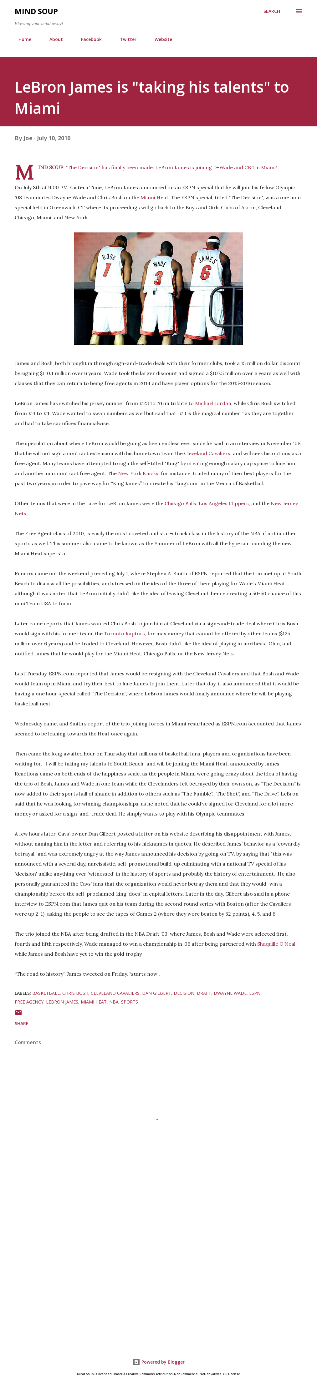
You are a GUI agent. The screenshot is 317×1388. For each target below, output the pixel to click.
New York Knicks (138, 473)
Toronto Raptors (124, 633)
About (52, 39)
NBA (114, 1002)
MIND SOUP (50, 167)
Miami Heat (154, 197)
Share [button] (21, 1023)
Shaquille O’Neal (276, 944)
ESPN (254, 993)
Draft (204, 993)
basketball (46, 993)
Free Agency (29, 1002)
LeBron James (172, 167)
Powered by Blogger (159, 1362)
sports (129, 1002)
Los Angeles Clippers (224, 503)
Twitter (124, 39)
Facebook (87, 39)
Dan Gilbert (156, 993)
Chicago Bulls (180, 503)
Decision (184, 993)
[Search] (271, 11)
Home (21, 39)
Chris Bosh (75, 993)
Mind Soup (36, 11)
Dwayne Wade (230, 993)
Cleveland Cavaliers (207, 453)
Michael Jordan (213, 403)
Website (159, 39)
